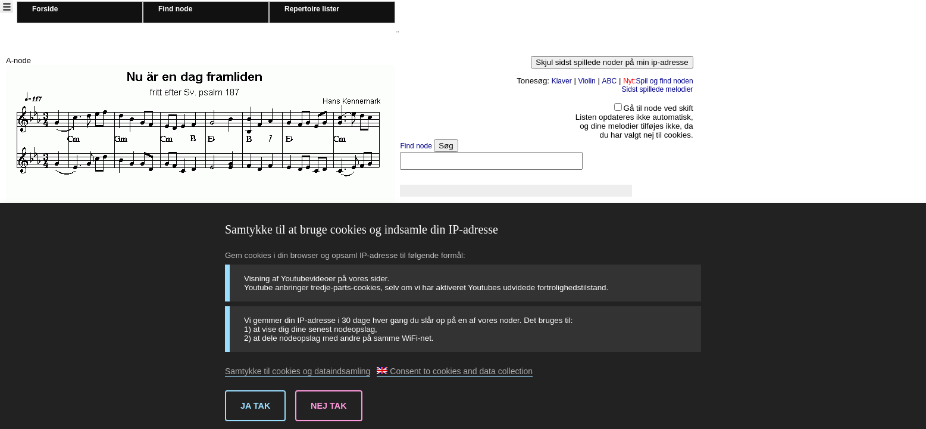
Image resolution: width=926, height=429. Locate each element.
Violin (587, 81)
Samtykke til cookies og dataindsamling (297, 371)
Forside (45, 9)
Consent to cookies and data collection (455, 371)
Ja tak (255, 406)
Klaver (562, 81)
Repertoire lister (311, 9)
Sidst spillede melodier (657, 89)
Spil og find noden (658, 81)
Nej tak (329, 406)
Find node (175, 9)
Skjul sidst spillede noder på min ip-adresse (612, 62)
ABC (609, 81)
